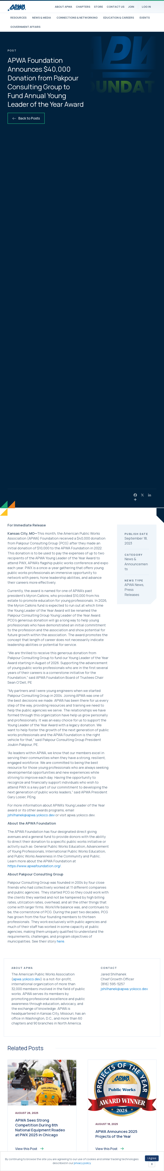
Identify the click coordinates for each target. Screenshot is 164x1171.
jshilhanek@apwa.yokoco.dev (31, 815)
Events (145, 17)
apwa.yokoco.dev (27, 979)
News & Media (41, 17)
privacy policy (82, 1163)
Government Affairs (25, 27)
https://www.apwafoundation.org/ (34, 866)
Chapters (83, 6)
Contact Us (115, 6)
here (60, 941)
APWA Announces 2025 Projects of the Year (116, 1134)
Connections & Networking (77, 17)
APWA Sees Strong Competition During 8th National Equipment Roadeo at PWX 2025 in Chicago (40, 1127)
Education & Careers (118, 17)
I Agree (151, 1158)
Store (98, 6)
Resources (18, 17)
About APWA (63, 6)
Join (131, 6)
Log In (146, 6)
